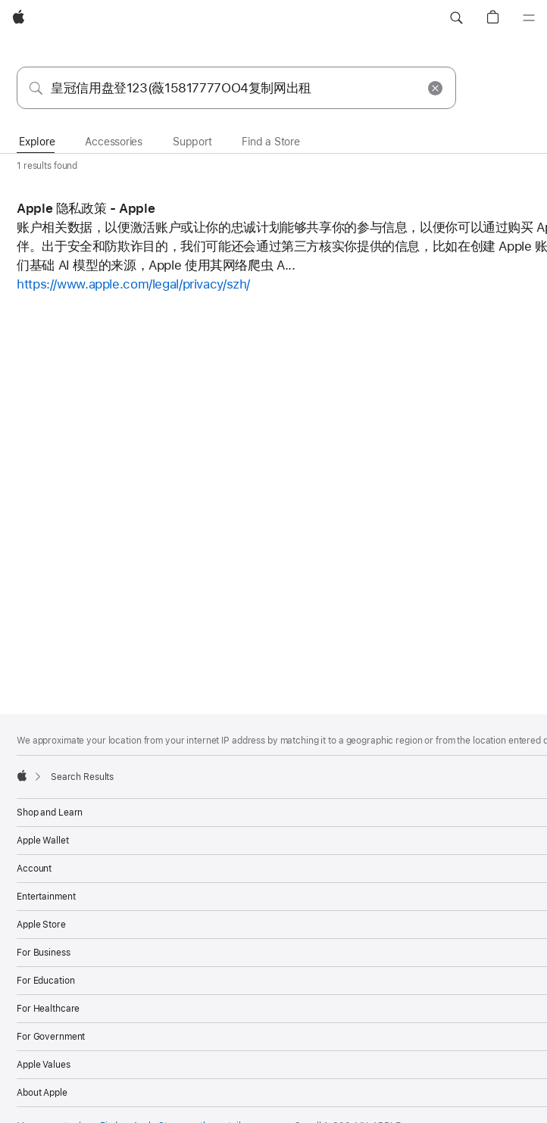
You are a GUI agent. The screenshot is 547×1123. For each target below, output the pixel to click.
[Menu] (529, 18)
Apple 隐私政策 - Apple (86, 208)
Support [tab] (192, 142)
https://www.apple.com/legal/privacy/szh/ (133, 284)
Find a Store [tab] (270, 142)
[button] (456, 18)
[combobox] (236, 88)
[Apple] (18, 18)
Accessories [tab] (113, 142)
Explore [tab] (37, 142)
